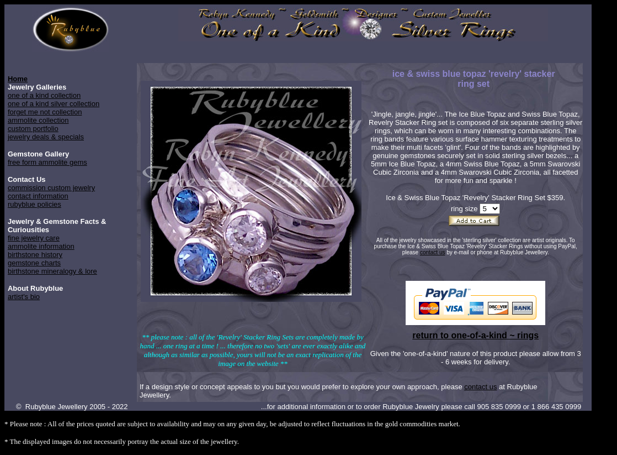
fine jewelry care (34, 238)
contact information (38, 196)
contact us (432, 252)
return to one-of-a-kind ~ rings (475, 335)
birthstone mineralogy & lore (52, 271)
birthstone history (35, 254)
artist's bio (24, 296)
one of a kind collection (44, 95)
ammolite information (41, 246)
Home (18, 79)
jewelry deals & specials (46, 137)
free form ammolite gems (47, 162)
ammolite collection (38, 120)
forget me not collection (45, 112)
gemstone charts (34, 263)
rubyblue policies (34, 204)
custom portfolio (33, 128)
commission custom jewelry (51, 188)
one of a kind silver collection (53, 104)
